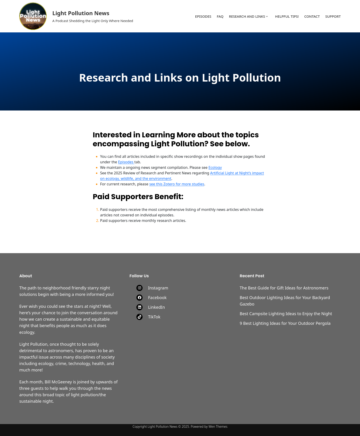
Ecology (215, 167)
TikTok (154, 317)
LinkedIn (156, 307)
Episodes (126, 161)
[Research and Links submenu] (267, 16)
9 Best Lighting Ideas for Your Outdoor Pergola (285, 323)
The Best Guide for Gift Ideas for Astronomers (284, 288)
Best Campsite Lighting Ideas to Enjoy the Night (286, 313)
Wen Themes (217, 426)
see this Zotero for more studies (176, 184)
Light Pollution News (80, 13)
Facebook (157, 297)
